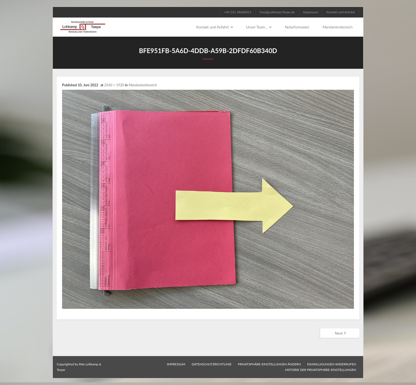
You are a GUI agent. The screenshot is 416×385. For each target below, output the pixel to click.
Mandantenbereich (143, 85)
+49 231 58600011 (238, 12)
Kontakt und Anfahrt (340, 12)
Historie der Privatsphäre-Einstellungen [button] (320, 370)
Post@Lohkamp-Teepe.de (277, 12)
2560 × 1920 (114, 85)
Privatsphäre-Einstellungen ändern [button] (269, 364)
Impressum (310, 12)
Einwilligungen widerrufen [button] (331, 364)
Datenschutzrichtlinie (211, 364)
